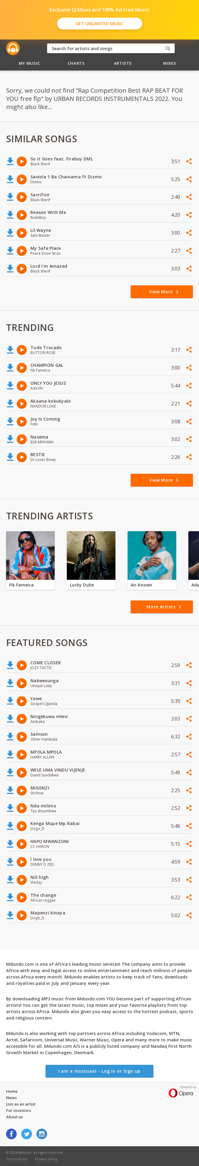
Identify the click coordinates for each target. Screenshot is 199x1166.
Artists (123, 63)
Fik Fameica (21, 585)
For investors (18, 1110)
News (11, 1097)
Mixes (169, 63)
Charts (76, 63)
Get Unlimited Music (99, 23)
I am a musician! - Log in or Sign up (99, 1071)
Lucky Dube (82, 585)
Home (12, 1091)
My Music (29, 63)
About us (14, 1117)
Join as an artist (21, 1104)
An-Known (141, 585)
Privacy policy (46, 1159)
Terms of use (17, 1159)
